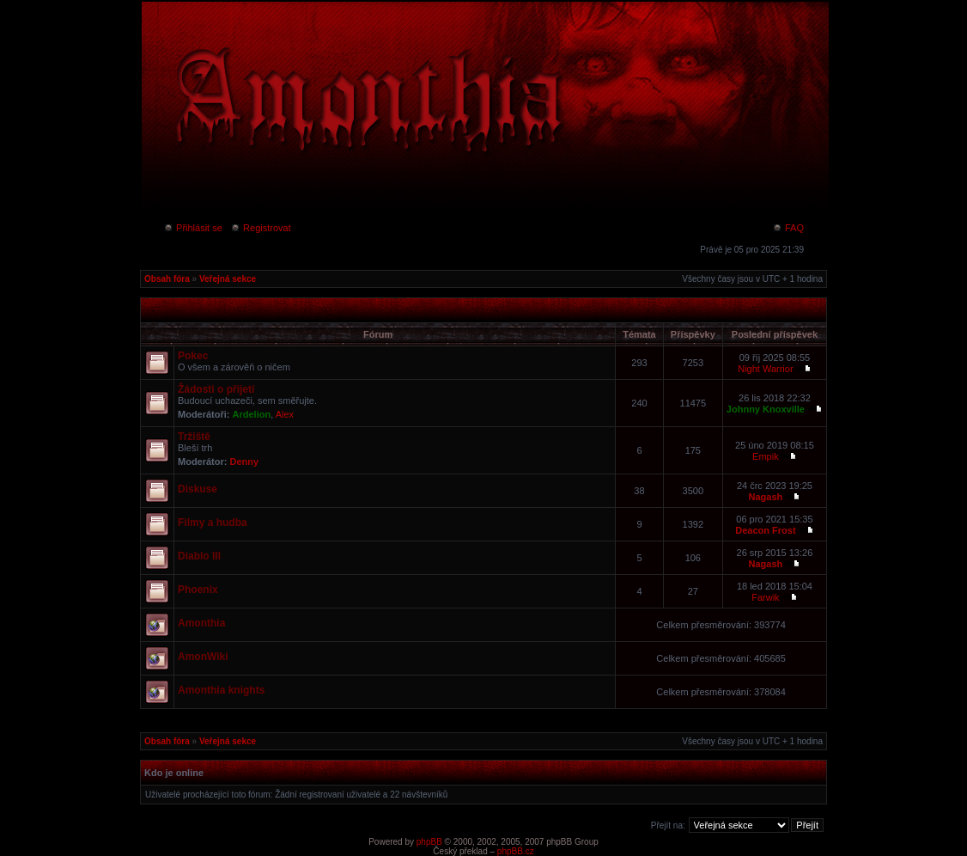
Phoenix (198, 590)
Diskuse (197, 489)
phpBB (429, 842)
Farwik (765, 597)
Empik (765, 456)
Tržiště (194, 437)
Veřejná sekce (227, 279)
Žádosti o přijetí (216, 389)
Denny (244, 461)
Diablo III (199, 556)
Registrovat (260, 228)
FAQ (788, 228)
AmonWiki (203, 657)
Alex (285, 414)
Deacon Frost (765, 530)
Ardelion (252, 414)
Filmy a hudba (212, 523)
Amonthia (201, 623)
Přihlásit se (192, 228)
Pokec (193, 356)
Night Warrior (765, 369)
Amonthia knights (221, 690)
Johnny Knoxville (766, 409)
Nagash (766, 497)
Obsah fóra (167, 279)
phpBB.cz (515, 851)
